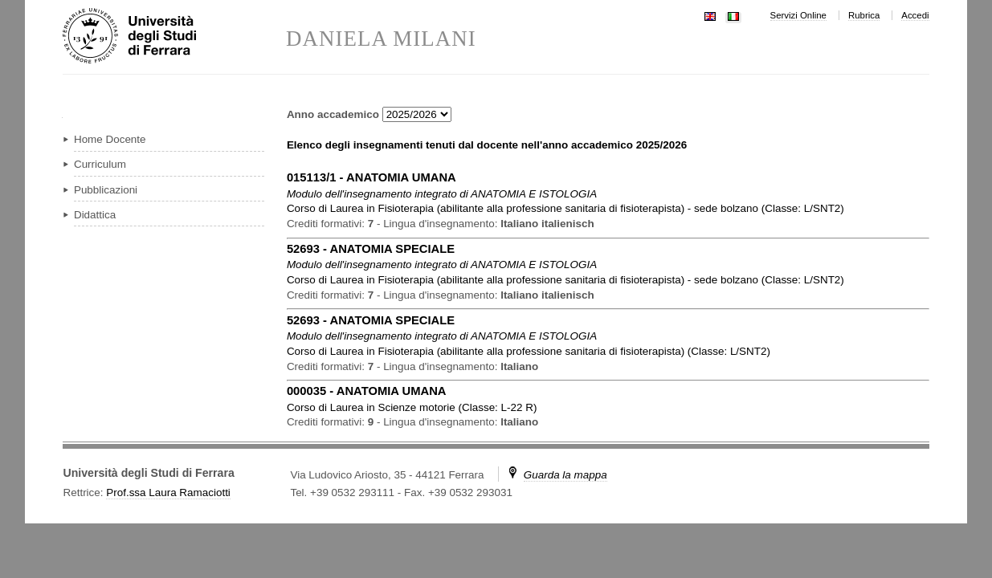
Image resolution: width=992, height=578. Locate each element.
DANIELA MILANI (381, 39)
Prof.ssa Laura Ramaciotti (168, 492)
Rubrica (864, 15)
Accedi (915, 15)
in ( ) (565, 208)
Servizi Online (798, 15)
